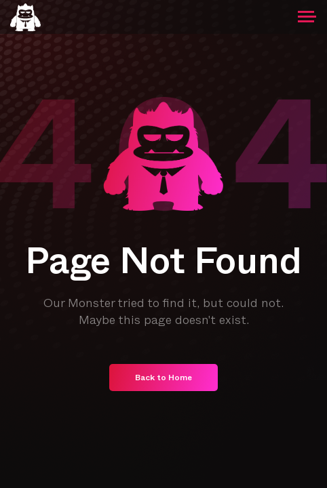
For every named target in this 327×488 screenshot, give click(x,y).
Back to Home (163, 379)
